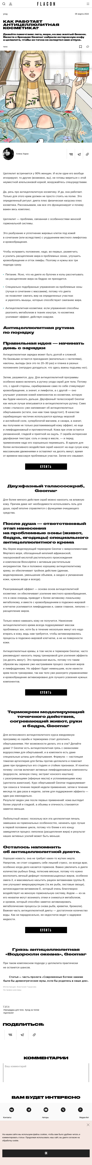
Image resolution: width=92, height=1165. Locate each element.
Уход (5, 14)
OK (46, 1153)
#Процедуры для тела (13, 1010)
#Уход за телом (32, 1010)
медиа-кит (84, 1117)
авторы (45, 1117)
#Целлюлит (8, 1013)
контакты (7, 1117)
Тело (5, 46)
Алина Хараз (22, 154)
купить (46, 466)
